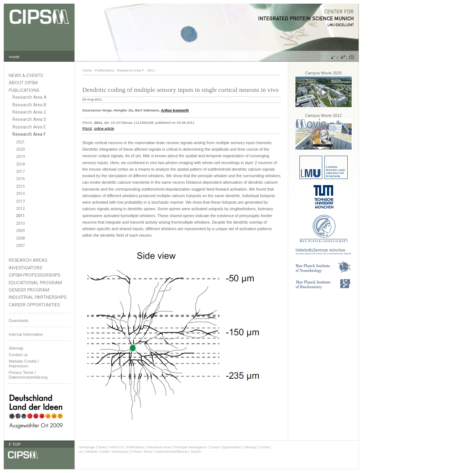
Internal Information (26, 334)
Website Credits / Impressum (107, 451)
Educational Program (35, 282)
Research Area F (29, 134)
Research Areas (28, 260)
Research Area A (29, 97)
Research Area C (29, 112)
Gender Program (29, 290)
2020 (20, 149)
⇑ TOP (14, 444)
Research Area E (29, 127)
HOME (14, 57)
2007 (20, 245)
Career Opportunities (34, 304)
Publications (24, 90)
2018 (20, 164)
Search (196, 451)
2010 (20, 223)
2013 (20, 201)
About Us (116, 447)
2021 (20, 142)
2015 (20, 186)
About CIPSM (23, 82)
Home (87, 70)
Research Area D (29, 119)
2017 (20, 171)
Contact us (18, 354)
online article (104, 128)
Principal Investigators (190, 447)
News (102, 447)
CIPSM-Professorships (34, 275)
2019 (20, 156)
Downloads (18, 320)
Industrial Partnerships (37, 297)
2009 (20, 230)
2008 (20, 238)
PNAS (87, 128)
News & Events (26, 75)
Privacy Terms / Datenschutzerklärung (28, 374)
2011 (20, 215)
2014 (20, 193)
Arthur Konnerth (175, 110)
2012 (20, 208)
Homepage (87, 447)
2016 (20, 178)
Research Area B (29, 104)
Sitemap (16, 348)
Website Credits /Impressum (24, 363)
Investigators (25, 267)
